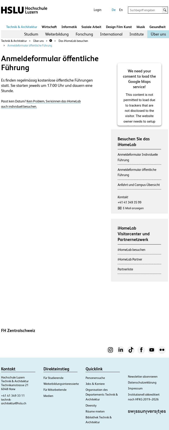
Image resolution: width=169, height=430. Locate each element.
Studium (31, 34)
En (121, 10)
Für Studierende (53, 378)
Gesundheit (157, 27)
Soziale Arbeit (91, 27)
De (114, 10)
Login (97, 10)
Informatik (69, 27)
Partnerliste (125, 269)
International (111, 34)
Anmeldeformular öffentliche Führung (29, 45)
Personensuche (95, 378)
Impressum (135, 388)
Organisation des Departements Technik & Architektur (102, 394)
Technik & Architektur (21, 27)
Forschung (84, 34)
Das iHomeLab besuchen (73, 41)
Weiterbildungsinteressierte (61, 383)
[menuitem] (31, 34)
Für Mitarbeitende (55, 389)
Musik (141, 27)
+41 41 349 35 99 (129, 202)
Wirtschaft (49, 27)
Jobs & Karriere (95, 383)
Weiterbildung (57, 34)
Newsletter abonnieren (143, 376)
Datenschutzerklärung (142, 382)
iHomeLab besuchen (131, 250)
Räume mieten (95, 411)
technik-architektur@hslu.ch (13, 401)
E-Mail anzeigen (133, 208)
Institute (136, 34)
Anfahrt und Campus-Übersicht (139, 185)
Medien (48, 396)
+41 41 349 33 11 (13, 395)
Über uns (158, 34)
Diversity (91, 405)
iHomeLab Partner (130, 259)
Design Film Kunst (119, 27)
